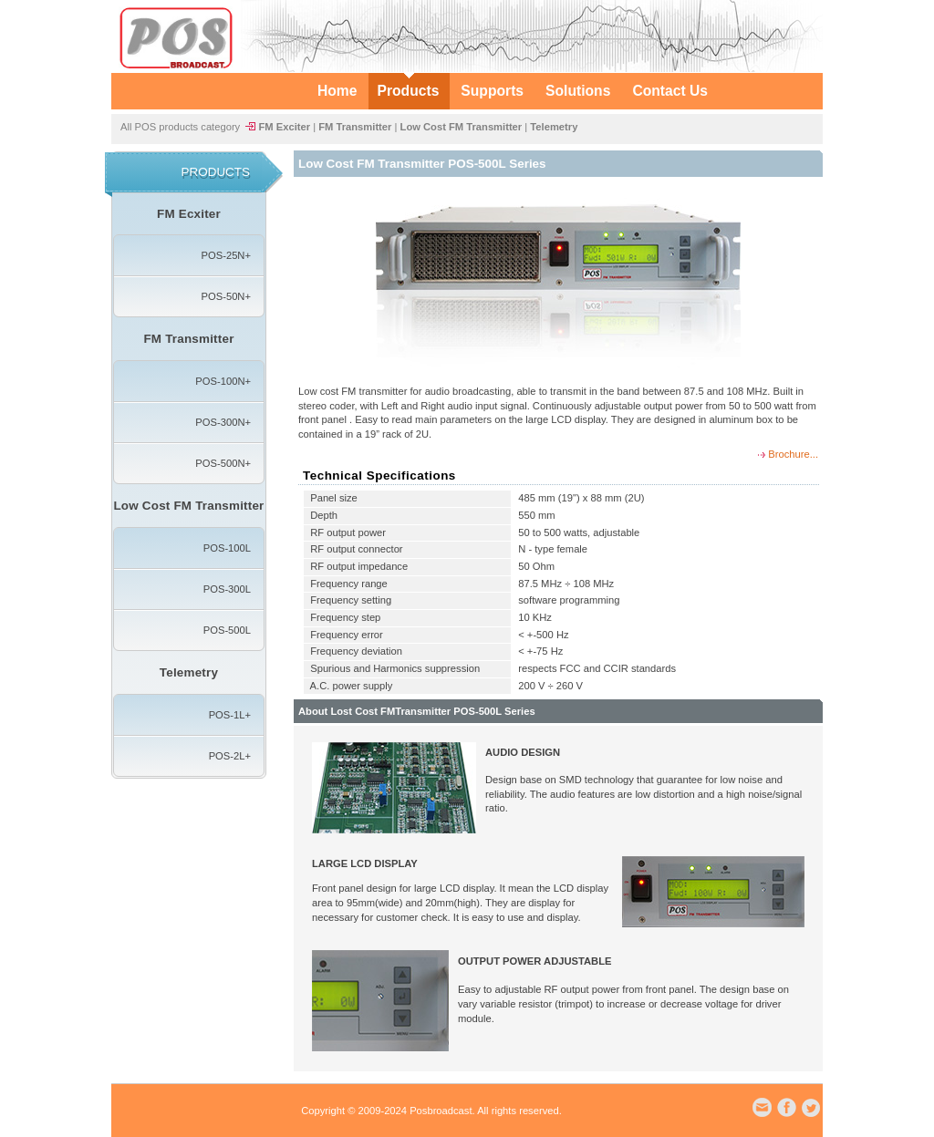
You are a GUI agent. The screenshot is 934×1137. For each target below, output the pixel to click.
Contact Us (670, 90)
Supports (492, 90)
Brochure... (791, 454)
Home (337, 90)
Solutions (577, 90)
